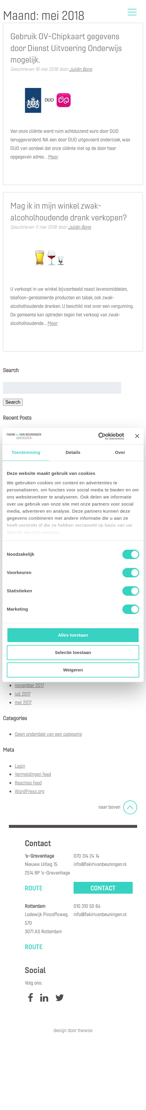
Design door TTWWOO (73, 1030)
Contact (103, 887)
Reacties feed (28, 782)
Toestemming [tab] (26, 452)
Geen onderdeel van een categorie (48, 734)
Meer (53, 156)
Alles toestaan (73, 634)
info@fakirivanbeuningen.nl (100, 864)
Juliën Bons (80, 69)
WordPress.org (29, 791)
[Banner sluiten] (137, 436)
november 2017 (29, 685)
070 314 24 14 (86, 856)
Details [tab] (73, 452)
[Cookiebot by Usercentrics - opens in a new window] (98, 436)
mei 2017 (23, 702)
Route (34, 887)
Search (12, 402)
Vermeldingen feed (33, 774)
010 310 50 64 (87, 906)
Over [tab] (120, 452)
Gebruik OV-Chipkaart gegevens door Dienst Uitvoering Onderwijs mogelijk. (66, 47)
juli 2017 (22, 694)
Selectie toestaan (73, 652)
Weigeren (73, 669)
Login (20, 766)
